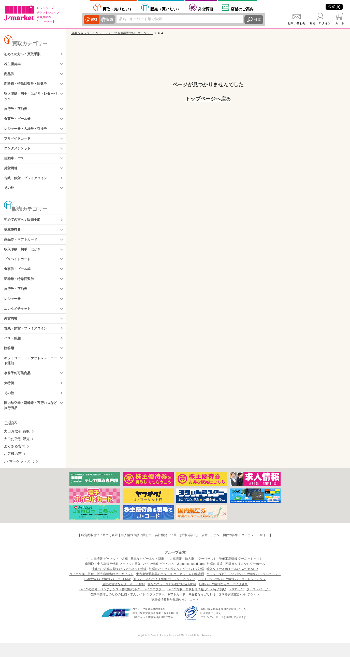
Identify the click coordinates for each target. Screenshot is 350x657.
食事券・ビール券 (18, 122)
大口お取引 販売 (17, 453)
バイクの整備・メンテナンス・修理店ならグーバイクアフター (122, 603)
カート (339, 23)
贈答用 (9, 360)
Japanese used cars (191, 578)
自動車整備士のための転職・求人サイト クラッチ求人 (127, 608)
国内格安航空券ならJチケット (239, 608)
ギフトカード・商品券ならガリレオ (191, 608)
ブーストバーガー (258, 603)
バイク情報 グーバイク (158, 578)
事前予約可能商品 (18, 386)
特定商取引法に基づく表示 (99, 549)
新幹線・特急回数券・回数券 (27, 85)
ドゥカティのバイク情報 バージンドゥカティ (164, 593)
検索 (257, 20)
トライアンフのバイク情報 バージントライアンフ (232, 593)
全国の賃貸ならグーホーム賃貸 (123, 598)
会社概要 (161, 549)
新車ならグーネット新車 (147, 573)
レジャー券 (13, 308)
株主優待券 (13, 65)
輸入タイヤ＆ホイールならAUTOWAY (232, 583)
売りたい (118, 9)
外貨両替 (205, 9)
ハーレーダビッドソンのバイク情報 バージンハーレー (244, 588)
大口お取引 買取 (17, 446)
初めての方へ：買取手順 (23, 54)
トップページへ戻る (208, 99)
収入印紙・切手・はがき (23, 257)
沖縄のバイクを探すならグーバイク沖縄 (176, 583)
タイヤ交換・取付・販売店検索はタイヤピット (101, 588)
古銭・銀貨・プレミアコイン (27, 183)
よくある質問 (14, 461)
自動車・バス (14, 163)
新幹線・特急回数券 (20, 288)
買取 (93, 20)
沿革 (173, 549)
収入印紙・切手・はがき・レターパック (30, 98)
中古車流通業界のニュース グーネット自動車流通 (170, 588)
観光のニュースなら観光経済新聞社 (172, 598)
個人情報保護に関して (136, 549)
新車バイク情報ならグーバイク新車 (223, 598)
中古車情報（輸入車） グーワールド (191, 573)
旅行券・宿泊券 (16, 111)
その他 (9, 194)
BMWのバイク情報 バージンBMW (107, 593)
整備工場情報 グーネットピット (240, 573)
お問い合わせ (296, 23)
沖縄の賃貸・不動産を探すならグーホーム (236, 578)
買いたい (165, 9)
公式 (334, 7)
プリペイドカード (18, 143)
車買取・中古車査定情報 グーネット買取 (113, 578)
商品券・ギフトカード (22, 247)
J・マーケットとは (19, 476)
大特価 (9, 396)
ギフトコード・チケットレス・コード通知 (30, 373)
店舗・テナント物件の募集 (219, 549)
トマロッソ (236, 603)
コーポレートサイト (255, 549)
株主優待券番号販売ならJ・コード (175, 614)
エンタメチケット (18, 153)
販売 (109, 20)
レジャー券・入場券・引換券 (27, 132)
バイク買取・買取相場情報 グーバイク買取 (196, 603)
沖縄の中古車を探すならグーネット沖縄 (119, 583)
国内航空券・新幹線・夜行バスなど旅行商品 (30, 419)
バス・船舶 (13, 349)
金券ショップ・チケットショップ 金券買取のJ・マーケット (112, 33)
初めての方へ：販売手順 (23, 226)
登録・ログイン (320, 23)
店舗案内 (242, 9)
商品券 (9, 75)
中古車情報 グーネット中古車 (108, 573)
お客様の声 (13, 468)
